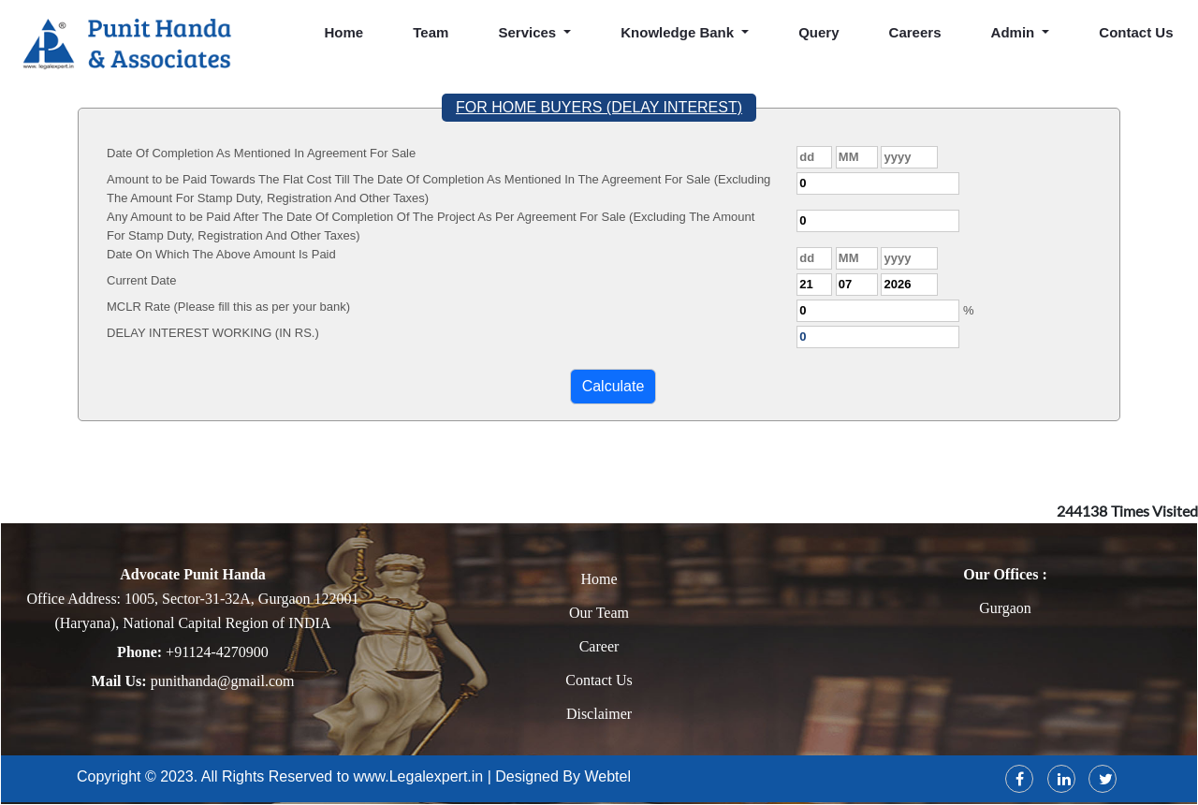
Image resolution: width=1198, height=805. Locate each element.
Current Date (141, 280)
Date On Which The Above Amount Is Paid (221, 254)
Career (599, 646)
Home (344, 32)
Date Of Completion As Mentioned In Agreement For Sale (261, 153)
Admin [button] (1015, 32)
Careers (915, 32)
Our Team (599, 613)
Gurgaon (1005, 608)
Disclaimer (599, 714)
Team (430, 32)
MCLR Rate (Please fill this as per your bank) (228, 307)
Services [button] (529, 32)
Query (818, 32)
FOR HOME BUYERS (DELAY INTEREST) (599, 107)
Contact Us (599, 680)
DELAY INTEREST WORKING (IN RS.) (213, 333)
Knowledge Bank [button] (679, 32)
